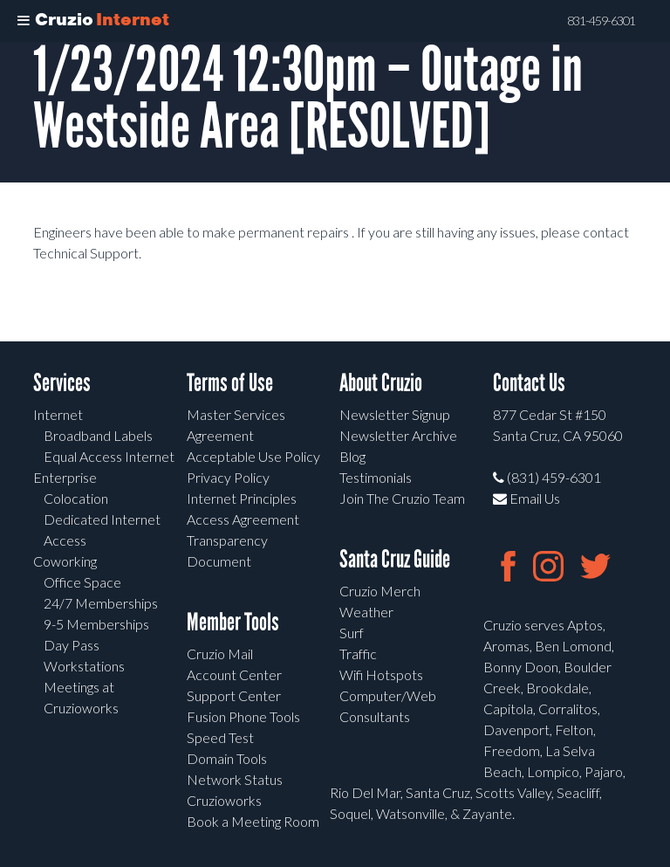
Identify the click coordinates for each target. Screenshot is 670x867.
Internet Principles (242, 498)
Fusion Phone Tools (243, 716)
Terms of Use (230, 383)
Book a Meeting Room (253, 821)
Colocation (76, 498)
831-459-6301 (601, 21)
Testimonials (375, 477)
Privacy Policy (228, 477)
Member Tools (233, 622)
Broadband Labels (98, 435)
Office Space (82, 582)
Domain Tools (227, 758)
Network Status (235, 779)
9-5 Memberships (96, 624)
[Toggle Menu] (23, 21)
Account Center (234, 674)
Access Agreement (243, 519)
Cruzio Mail (220, 653)
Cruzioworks (224, 800)
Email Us (526, 498)
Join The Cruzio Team (402, 498)
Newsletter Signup (394, 414)
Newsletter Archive (398, 435)
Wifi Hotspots (381, 674)
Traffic (358, 653)
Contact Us (529, 383)
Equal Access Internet (109, 456)
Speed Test (220, 737)
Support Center (234, 695)
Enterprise (65, 477)
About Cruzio (380, 383)
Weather (366, 611)
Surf (351, 632)
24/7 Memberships (101, 603)
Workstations (84, 665)
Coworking (65, 561)
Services (62, 383)
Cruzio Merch (379, 590)
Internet (58, 414)
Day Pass (71, 644)
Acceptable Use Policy (253, 456)
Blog (352, 456)
